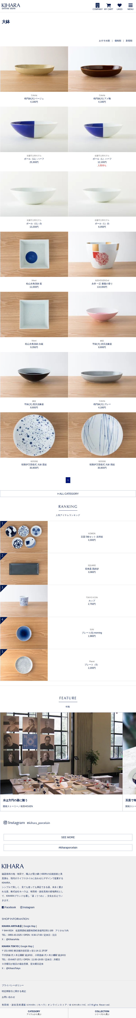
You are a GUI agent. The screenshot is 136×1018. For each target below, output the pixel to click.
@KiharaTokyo (13, 968)
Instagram (27, 907)
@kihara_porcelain (38, 823)
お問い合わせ (8, 997)
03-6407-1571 (15, 959)
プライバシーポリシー (13, 985)
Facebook (9, 907)
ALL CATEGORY (68, 493)
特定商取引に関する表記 (14, 991)
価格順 (118, 40)
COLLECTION (102, 1012)
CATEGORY (34, 1012)
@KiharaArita (12, 939)
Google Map (29, 926)
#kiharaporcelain (68, 847)
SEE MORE (68, 837)
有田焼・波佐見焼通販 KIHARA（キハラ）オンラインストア (34, 1005)
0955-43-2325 (15, 935)
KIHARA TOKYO (10, 946)
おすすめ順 (104, 40)
